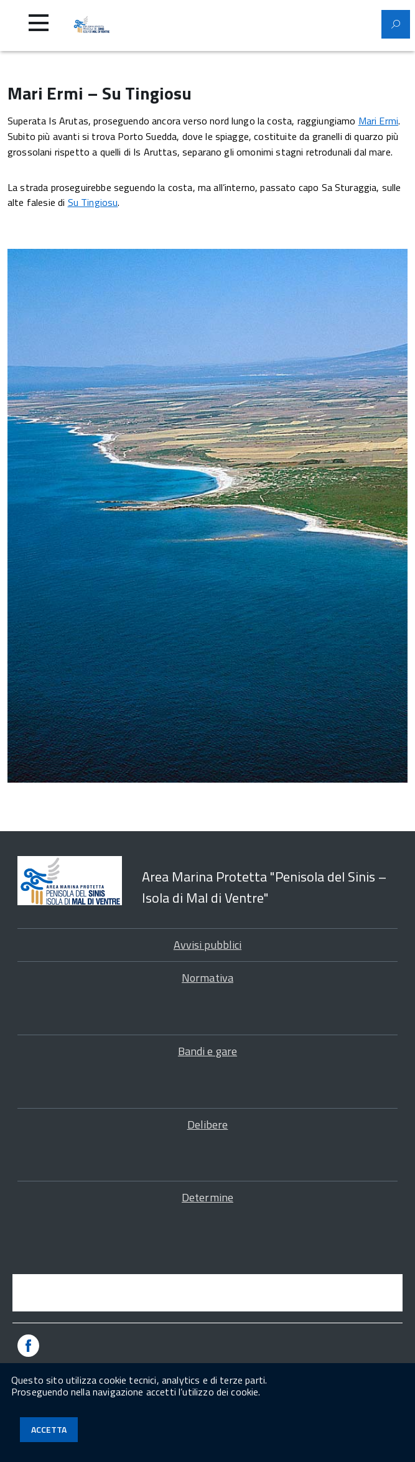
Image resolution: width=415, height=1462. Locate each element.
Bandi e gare (207, 1051)
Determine (207, 1197)
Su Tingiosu (93, 202)
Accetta (49, 1429)
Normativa (207, 977)
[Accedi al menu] (39, 23)
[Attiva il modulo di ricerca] (395, 24)
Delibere (207, 1124)
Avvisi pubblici (207, 944)
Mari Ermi (378, 120)
